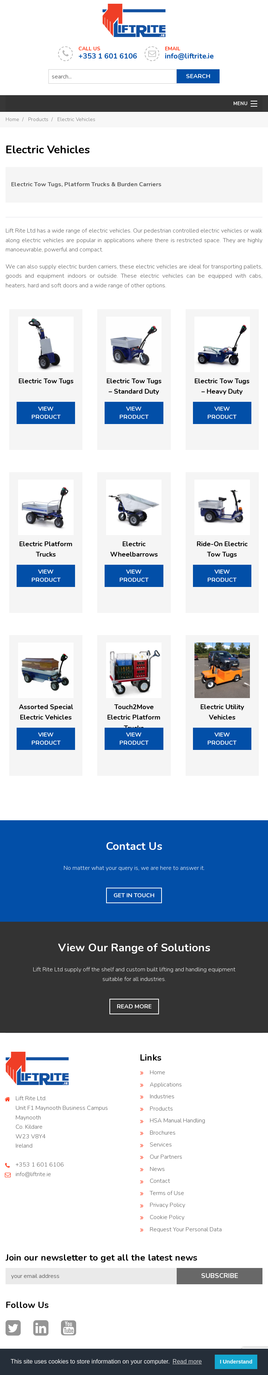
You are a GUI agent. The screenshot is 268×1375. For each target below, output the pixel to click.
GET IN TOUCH (134, 895)
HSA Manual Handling (177, 1121)
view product (46, 413)
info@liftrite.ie (33, 1174)
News (157, 1169)
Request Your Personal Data (186, 1229)
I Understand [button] (236, 1362)
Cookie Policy (167, 1217)
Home (12, 119)
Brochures (163, 1133)
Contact (160, 1181)
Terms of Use (167, 1193)
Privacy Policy (167, 1205)
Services (161, 1145)
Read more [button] (187, 1361)
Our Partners (166, 1157)
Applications (166, 1085)
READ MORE (134, 1006)
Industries (162, 1096)
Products (38, 119)
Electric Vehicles (76, 119)
